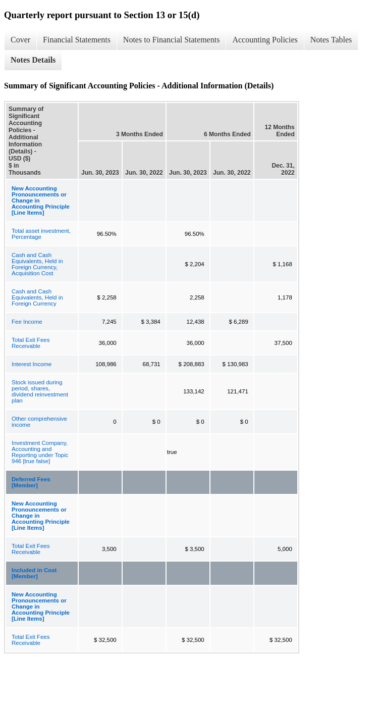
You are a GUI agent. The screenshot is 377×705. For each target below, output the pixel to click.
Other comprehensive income (39, 422)
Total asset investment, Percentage (41, 234)
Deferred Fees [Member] (31, 482)
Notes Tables (331, 39)
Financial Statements (77, 39)
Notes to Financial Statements (171, 39)
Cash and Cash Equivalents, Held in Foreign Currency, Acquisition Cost (37, 264)
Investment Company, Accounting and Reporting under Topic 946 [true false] (40, 452)
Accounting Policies (264, 39)
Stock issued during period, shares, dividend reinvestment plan (40, 391)
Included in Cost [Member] (34, 573)
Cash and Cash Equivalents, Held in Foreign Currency (37, 297)
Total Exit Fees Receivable (30, 343)
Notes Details (33, 60)
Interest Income (31, 364)
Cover (20, 39)
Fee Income (27, 322)
